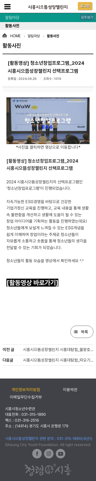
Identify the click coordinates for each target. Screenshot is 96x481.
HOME (15, 36)
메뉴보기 (7, 6)
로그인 (85, 6)
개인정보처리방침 (26, 389)
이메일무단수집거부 (26, 397)
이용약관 (70, 389)
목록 (84, 331)
